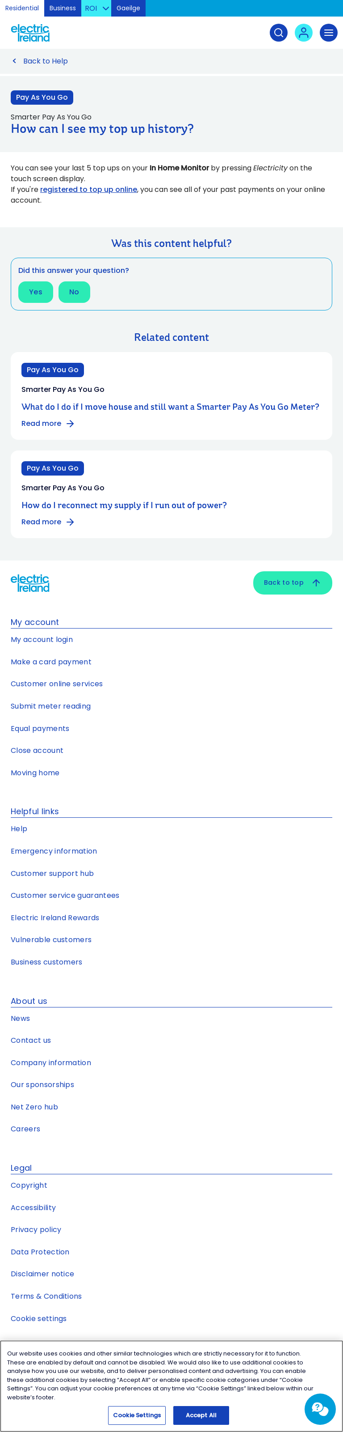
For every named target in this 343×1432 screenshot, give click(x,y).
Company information (51, 1063)
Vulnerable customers (51, 940)
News (20, 1018)
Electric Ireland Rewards (55, 918)
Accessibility (33, 1208)
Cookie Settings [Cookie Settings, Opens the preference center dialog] (137, 1419)
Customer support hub (52, 873)
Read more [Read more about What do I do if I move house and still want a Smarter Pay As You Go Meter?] (48, 423)
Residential (22, 8)
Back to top (293, 583)
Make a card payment (51, 662)
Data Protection (40, 1252)
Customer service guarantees (65, 895)
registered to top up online (88, 189)
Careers (25, 1129)
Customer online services (57, 684)
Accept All (201, 1419)
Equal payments (40, 728)
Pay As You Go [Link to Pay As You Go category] (42, 97)
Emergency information (54, 851)
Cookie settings (39, 1318)
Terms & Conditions (46, 1296)
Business (63, 8)
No (74, 292)
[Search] (279, 33)
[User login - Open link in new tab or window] (304, 33)
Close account (37, 750)
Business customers (47, 962)
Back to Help (45, 61)
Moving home (35, 773)
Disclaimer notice (42, 1274)
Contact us (31, 1040)
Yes (35, 292)
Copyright (29, 1185)
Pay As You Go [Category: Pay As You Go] (53, 370)
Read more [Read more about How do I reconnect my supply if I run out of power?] (48, 522)
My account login (42, 639)
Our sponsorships (42, 1084)
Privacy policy (36, 1229)
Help (19, 829)
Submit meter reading (51, 706)
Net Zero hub (34, 1107)
